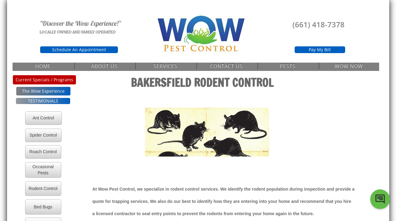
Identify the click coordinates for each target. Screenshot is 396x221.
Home (43, 66)
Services (165, 66)
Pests (288, 66)
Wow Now (349, 66)
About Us (104, 66)
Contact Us (226, 66)
